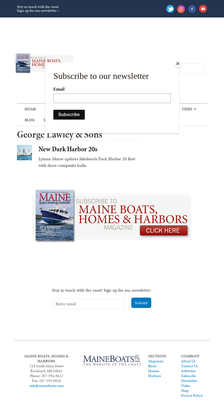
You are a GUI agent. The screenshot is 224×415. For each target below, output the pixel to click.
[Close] (178, 64)
